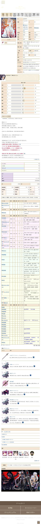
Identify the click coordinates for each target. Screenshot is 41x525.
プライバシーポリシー (10, 517)
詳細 (30, 70)
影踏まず (5, 237)
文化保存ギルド (4, 434)
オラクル (4, 315)
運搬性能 (4, 254)
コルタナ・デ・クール (13, 355)
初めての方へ (30, 512)
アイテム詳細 (26, 14)
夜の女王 (37, 27)
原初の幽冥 (12, 381)
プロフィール (4, 116)
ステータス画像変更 (14, 14)
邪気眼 (4, 313)
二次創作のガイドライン (32, 517)
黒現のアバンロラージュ (14, 390)
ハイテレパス (5, 320)
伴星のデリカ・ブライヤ (14, 408)
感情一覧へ (37, 460)
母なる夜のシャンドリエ (14, 399)
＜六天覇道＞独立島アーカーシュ (7, 439)
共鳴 (3, 280)
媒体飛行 (4, 324)
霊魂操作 (4, 328)
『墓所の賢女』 (20, 6)
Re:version (23, 519)
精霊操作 (4, 333)
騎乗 (3, 307)
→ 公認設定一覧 (36, 159)
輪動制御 (4, 311)
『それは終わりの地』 (7, 431)
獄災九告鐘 (5, 231)
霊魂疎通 (4, 326)
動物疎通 (4, 322)
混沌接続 (4, 276)
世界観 (10, 508)
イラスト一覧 (7, 14)
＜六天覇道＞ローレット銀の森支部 (8, 442)
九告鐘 (11, 364)
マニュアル (33, 70)
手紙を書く (30, 14)
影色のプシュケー (13, 373)
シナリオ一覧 (3, 14)
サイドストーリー (30, 508)
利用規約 (3, 517)
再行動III (4, 270)
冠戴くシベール (12, 416)
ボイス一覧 (11, 14)
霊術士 (4, 342)
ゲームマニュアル (10, 512)
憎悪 (3, 259)
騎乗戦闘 (4, 309)
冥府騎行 (5, 297)
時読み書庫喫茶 (4, 444)
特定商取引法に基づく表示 (21, 517)
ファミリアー (5, 335)
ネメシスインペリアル (25, 29)
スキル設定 (22, 14)
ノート (9, 116)
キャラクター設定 (18, 14)
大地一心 (4, 250)
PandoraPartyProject (20, 2)
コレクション (7, 348)
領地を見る (38, 14)
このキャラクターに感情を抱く (34, 14)
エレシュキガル (5, 203)
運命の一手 (5, 302)
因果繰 (4, 264)
